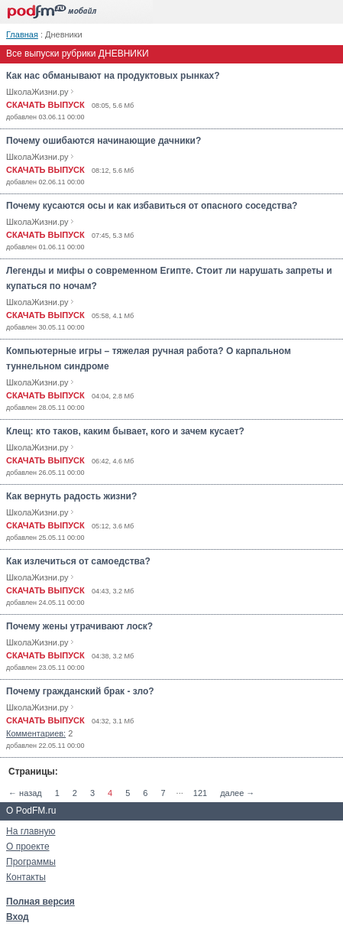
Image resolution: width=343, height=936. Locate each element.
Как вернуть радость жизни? (71, 496)
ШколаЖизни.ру (37, 91)
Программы (31, 861)
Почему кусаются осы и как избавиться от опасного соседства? (151, 205)
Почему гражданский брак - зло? (80, 691)
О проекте (28, 846)
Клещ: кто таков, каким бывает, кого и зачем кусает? (125, 431)
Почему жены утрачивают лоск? (79, 626)
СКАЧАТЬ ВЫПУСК (45, 104)
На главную (30, 831)
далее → (237, 793)
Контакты (26, 877)
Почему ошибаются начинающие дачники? (103, 140)
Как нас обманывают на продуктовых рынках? (113, 75)
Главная (22, 34)
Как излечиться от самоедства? (78, 561)
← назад (25, 793)
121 (200, 793)
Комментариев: (36, 733)
